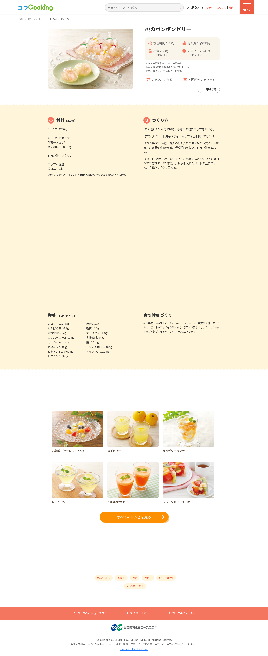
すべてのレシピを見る (134, 517)
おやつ (31, 19)
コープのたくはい (183, 613)
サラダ (209, 7)
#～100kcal (166, 578)
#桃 (134, 578)
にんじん (221, 7)
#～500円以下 (135, 586)
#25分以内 (103, 578)
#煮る (147, 578)
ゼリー (42, 19)
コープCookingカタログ (92, 613)
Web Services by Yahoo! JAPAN (134, 649)
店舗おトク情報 (139, 613)
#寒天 (121, 578)
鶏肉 (231, 7)
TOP (20, 19)
